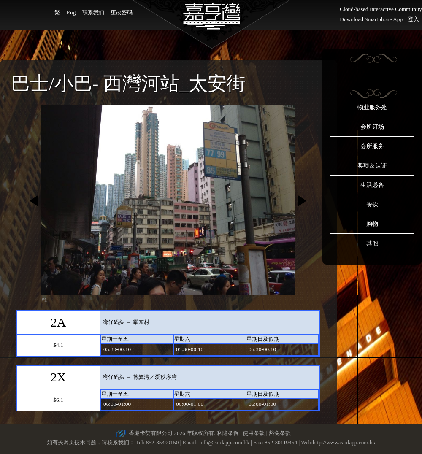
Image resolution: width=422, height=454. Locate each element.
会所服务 (372, 146)
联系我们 (93, 12)
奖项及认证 (372, 165)
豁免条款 (280, 433)
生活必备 (372, 185)
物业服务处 (372, 107)
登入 (413, 19)
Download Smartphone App (371, 19)
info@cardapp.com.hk (225, 442)
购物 (372, 224)
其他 (372, 243)
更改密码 (122, 12)
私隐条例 (228, 433)
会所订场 (372, 127)
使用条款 (254, 433)
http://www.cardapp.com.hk (344, 442)
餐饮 (372, 204)
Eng (71, 12)
